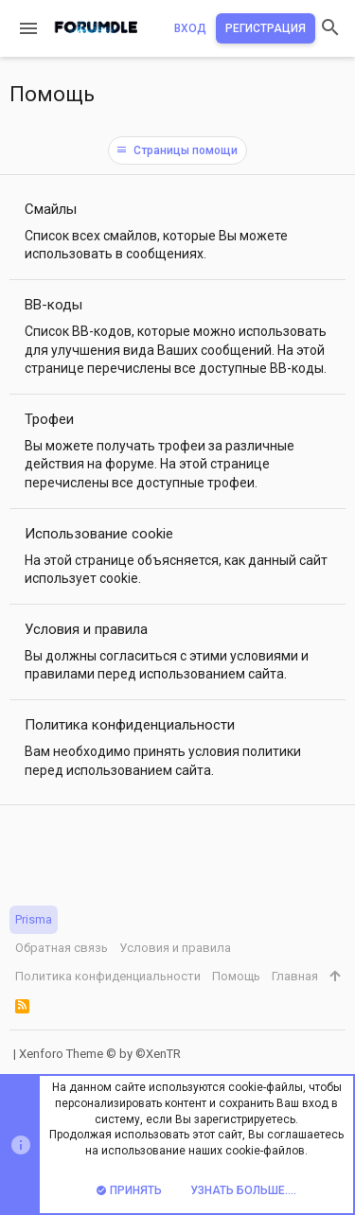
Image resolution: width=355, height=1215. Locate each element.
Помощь (236, 976)
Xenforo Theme (100, 1054)
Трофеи (49, 419)
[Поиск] (330, 28)
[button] (28, 28)
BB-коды (53, 304)
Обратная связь (61, 948)
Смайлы (51, 209)
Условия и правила (86, 629)
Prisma (33, 919)
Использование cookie (99, 533)
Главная (295, 976)
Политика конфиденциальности (130, 724)
